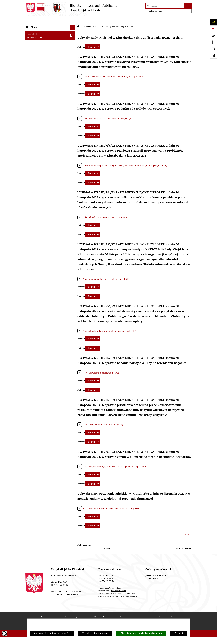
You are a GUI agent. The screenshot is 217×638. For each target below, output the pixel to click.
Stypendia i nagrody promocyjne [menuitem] (43, 404)
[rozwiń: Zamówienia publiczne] (73, 219)
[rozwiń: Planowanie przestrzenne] (73, 208)
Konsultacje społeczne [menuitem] (37, 364)
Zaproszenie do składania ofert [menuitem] (42, 242)
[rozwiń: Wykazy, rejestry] (73, 299)
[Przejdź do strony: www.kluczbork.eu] (213, 35)
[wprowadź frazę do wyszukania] (164, 6)
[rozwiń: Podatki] (73, 197)
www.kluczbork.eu (118, 583)
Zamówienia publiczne (75, 609)
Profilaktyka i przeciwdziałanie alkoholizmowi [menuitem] (42, 357)
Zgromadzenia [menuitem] (34, 320)
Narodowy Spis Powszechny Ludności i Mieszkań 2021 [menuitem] (46, 391)
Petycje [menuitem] (30, 256)
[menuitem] (50, 44)
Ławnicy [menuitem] (31, 309)
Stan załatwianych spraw (45, 609)
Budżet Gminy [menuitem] (34, 185)
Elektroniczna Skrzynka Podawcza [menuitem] (43, 278)
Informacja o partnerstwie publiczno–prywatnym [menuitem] (45, 348)
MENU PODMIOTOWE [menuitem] (38, 25)
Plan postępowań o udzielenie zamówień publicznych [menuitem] (47, 235)
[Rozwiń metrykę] (92, 39)
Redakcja (124, 609)
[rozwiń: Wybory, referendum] (73, 304)
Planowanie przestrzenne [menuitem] (39, 207)
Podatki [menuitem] (30, 196)
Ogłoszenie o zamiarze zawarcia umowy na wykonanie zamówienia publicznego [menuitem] (48, 249)
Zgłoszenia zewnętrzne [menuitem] (38, 418)
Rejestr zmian (176, 609)
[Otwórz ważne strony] (213, 42)
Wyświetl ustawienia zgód (95, 633)
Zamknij (179, 633)
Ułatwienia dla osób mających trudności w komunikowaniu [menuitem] (47, 291)
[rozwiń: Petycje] (73, 256)
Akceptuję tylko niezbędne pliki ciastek (141, 633)
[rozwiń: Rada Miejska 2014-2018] (73, 135)
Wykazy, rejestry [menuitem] (34, 298)
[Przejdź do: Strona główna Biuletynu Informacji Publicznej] (78, 19)
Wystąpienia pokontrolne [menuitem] (39, 315)
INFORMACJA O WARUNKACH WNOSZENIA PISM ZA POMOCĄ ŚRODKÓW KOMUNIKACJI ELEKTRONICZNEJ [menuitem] (43, 428)
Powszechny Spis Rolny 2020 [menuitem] (41, 378)
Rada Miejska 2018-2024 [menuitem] (39, 36)
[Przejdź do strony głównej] (71, 7)
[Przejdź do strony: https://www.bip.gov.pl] (213, 28)
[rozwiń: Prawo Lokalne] (73, 180)
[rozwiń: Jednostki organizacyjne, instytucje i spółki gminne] (73, 151)
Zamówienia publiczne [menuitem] (38, 218)
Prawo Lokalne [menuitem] (34, 180)
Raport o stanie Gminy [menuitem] (38, 191)
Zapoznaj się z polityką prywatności (52, 633)
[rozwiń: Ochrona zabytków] (73, 213)
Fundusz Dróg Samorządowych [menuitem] (42, 384)
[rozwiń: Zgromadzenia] (73, 321)
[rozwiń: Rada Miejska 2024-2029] (73, 31)
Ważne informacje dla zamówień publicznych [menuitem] (43, 226)
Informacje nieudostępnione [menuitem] (41, 165)
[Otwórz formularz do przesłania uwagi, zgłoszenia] (213, 48)
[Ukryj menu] (72, 20)
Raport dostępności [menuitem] (36, 398)
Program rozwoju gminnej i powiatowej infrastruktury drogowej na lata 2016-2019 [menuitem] (48, 339)
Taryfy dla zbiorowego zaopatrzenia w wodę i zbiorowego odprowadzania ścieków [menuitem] (48, 371)
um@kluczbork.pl (113, 580)
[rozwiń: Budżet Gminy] (73, 186)
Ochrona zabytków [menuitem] (36, 213)
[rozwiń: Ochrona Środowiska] (73, 284)
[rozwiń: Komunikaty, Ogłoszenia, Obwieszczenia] (73, 273)
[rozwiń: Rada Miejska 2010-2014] (73, 140)
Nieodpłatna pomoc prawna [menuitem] (40, 326)
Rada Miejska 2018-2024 (91, 19)
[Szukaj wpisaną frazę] (188, 6)
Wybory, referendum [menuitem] (36, 304)
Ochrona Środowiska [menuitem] (37, 284)
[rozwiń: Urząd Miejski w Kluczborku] (73, 146)
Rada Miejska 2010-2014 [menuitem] (39, 140)
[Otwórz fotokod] (213, 55)
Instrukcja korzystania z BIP (149, 609)
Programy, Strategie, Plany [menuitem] (40, 267)
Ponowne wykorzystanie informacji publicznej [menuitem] (44, 173)
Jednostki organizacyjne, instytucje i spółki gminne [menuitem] (48, 153)
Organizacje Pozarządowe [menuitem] (39, 262)
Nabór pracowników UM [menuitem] (38, 331)
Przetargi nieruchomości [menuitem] (39, 202)
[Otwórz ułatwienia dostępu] (213, 22)
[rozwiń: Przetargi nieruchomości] (73, 202)
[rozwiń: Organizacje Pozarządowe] (73, 262)
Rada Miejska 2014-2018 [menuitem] (39, 134)
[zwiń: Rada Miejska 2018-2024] (73, 37)
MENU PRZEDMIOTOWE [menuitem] (39, 160)
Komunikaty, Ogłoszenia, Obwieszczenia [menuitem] (46, 273)
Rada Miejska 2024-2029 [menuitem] (39, 31)
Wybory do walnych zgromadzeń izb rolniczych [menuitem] (44, 411)
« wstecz (187, 526)
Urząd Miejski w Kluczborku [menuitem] (40, 145)
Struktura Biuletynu (102, 609)
